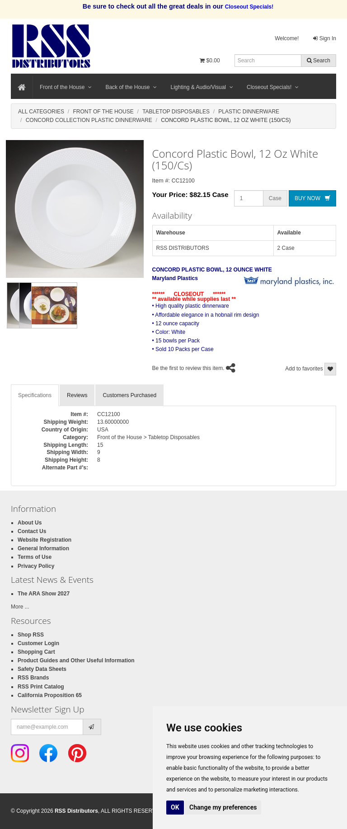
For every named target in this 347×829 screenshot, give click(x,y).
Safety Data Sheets (42, 669)
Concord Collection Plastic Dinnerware (89, 120)
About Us (30, 523)
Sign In (324, 38)
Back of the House (131, 87)
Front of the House (66, 87)
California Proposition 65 (50, 695)
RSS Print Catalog (41, 687)
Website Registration (44, 540)
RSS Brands (33, 677)
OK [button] (175, 807)
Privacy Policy (36, 566)
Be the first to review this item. (188, 368)
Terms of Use (35, 557)
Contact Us (32, 531)
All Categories (41, 111)
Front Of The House (103, 111)
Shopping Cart (36, 652)
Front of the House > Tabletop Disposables (148, 437)
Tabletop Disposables (176, 111)
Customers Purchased (129, 395)
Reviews (77, 395)
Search (318, 60)
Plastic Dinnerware (248, 111)
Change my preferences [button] (223, 807)
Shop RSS (31, 635)
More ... (20, 607)
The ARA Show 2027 (44, 593)
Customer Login (38, 643)
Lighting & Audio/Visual (201, 87)
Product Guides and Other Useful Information (76, 660)
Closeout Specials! (273, 87)
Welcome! (287, 38)
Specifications (35, 395)
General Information (43, 548)
